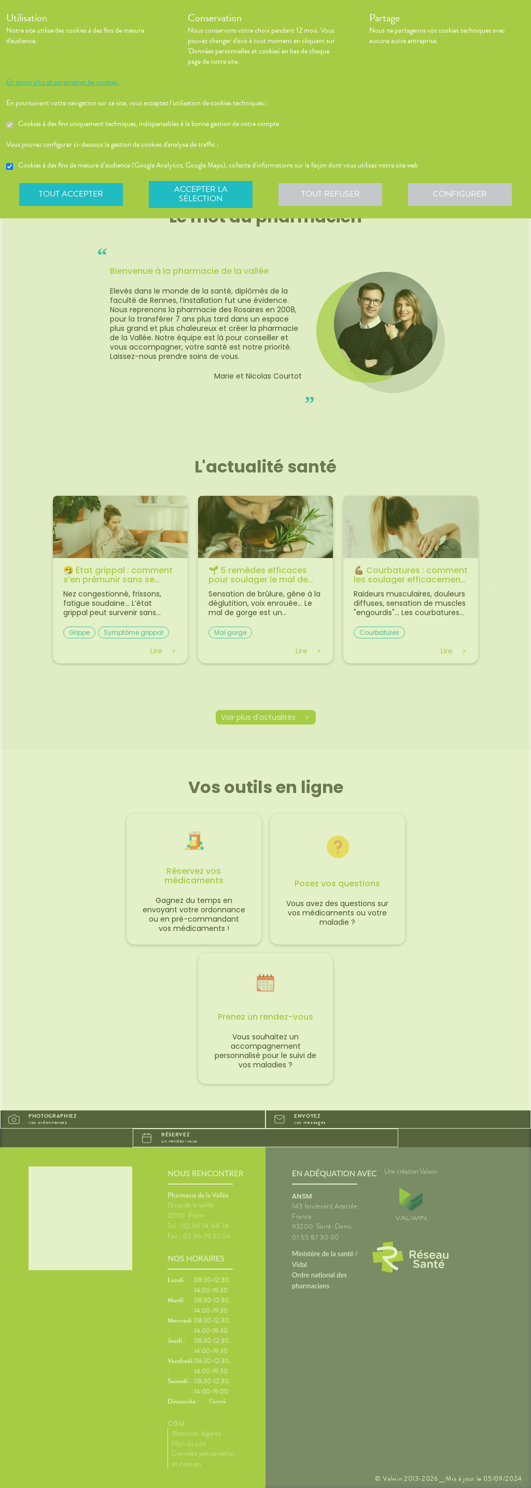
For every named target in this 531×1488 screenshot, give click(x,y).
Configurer (460, 194)
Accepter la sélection (201, 194)
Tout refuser (330, 194)
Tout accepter (71, 194)
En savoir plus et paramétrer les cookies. (62, 82)
